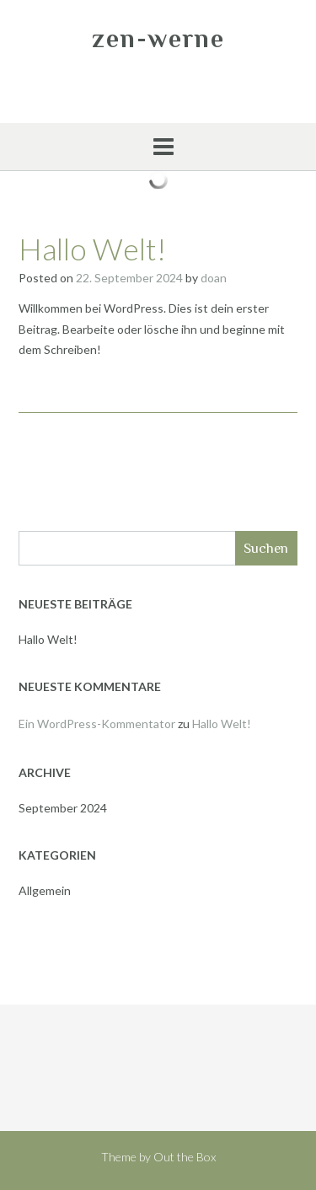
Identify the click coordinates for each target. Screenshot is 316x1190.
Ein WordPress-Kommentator (97, 723)
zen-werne (158, 38)
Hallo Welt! (92, 248)
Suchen (266, 548)
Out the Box (184, 1157)
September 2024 (63, 808)
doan (214, 278)
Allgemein (45, 890)
